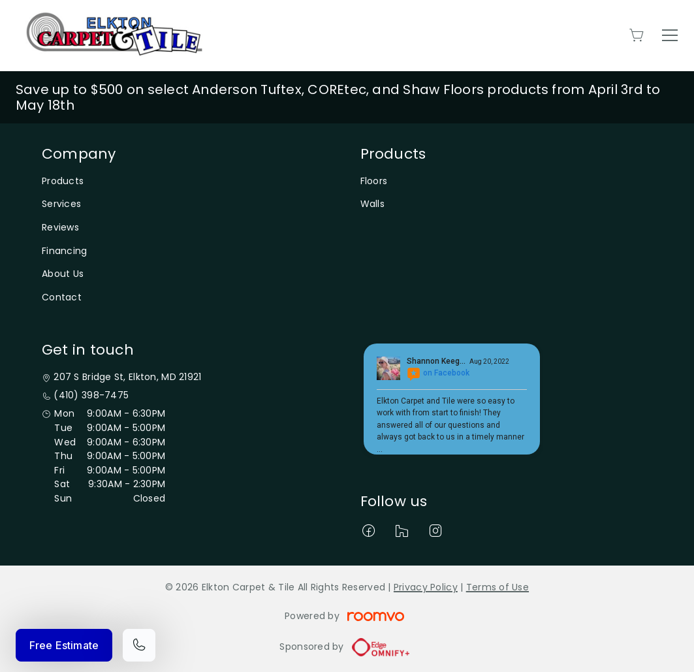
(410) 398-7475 (91, 395)
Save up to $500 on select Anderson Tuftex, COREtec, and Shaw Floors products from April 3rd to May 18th (338, 97)
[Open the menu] (669, 35)
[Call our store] (139, 645)
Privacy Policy (426, 587)
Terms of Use (497, 587)
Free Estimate (64, 645)
